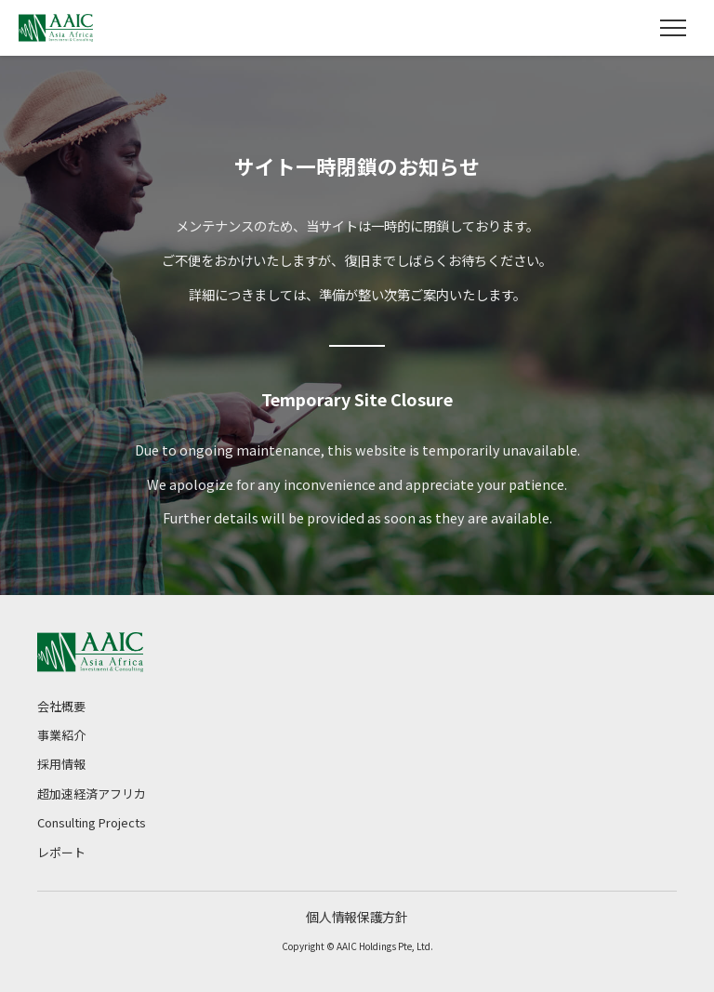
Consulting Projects (91, 822)
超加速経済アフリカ (91, 793)
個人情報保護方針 (357, 916)
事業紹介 (61, 735)
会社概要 (61, 706)
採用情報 (61, 764)
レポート (61, 852)
